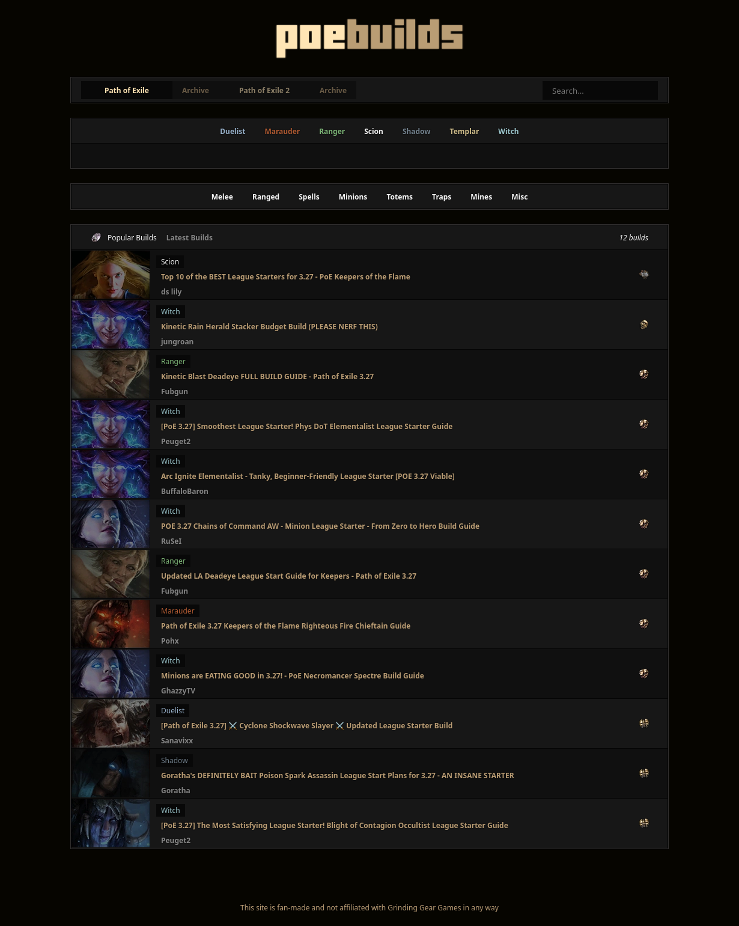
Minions (353, 197)
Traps (441, 197)
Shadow (417, 131)
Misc (519, 197)
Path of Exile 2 (264, 90)
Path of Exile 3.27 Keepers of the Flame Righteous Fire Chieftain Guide (286, 626)
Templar (464, 131)
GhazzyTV (178, 691)
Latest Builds (189, 238)
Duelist (232, 131)
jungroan (177, 342)
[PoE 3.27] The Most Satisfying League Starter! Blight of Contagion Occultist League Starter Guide (334, 825)
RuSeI (171, 541)
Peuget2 (175, 441)
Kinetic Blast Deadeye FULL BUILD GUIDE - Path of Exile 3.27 (267, 376)
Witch (508, 131)
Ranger (332, 131)
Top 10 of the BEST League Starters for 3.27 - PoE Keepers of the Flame (285, 277)
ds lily (171, 292)
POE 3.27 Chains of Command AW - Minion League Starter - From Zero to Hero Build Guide (320, 526)
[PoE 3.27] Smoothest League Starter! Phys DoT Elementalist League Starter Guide (306, 426)
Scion (373, 131)
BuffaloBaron (184, 491)
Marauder (282, 131)
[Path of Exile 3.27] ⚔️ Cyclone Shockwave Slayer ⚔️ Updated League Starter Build (306, 725)
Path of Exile (127, 90)
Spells (309, 197)
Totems (399, 197)
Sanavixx (177, 741)
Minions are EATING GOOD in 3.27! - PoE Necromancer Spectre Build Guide (292, 676)
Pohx (170, 641)
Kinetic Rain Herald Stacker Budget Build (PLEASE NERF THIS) (269, 326)
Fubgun (174, 391)
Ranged (265, 197)
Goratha (175, 790)
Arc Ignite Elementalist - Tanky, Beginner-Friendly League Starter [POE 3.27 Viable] (308, 476)
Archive (195, 90)
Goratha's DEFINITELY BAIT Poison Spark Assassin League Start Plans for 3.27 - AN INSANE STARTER (337, 775)
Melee (222, 197)
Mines (481, 197)
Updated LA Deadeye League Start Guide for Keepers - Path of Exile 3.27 (288, 576)
